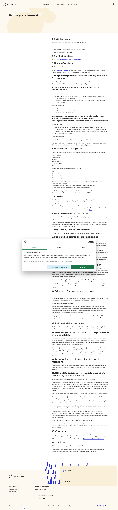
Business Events (14, 489)
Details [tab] (59, 247)
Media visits (59, 4)
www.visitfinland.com (41, 489)
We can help (72, 4)
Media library (45, 4)
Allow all (82, 267)
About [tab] (83, 247)
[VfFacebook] (36, 498)
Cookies (78, 505)
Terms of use (39, 505)
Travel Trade (12, 491)
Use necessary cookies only (59, 267)
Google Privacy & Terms (71, 261)
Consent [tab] (34, 247)
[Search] (113, 4)
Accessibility (67, 505)
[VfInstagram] (40, 498)
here (90, 210)
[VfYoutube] (44, 498)
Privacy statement (53, 505)
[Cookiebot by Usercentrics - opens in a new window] (87, 242)
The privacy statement (62, 70)
